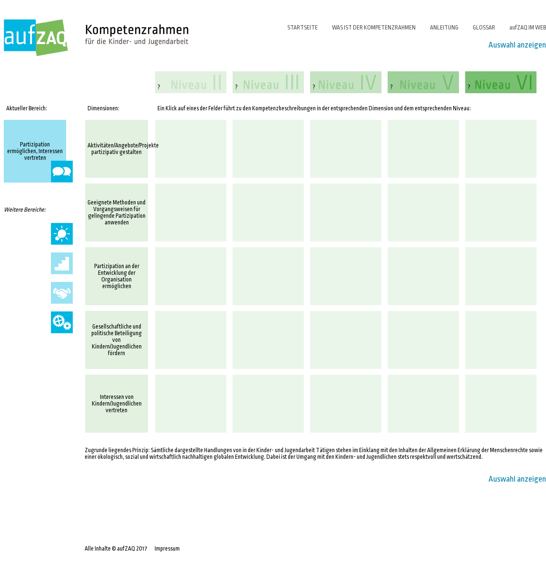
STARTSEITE (302, 27)
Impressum (167, 548)
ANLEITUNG (444, 27)
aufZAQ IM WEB (527, 27)
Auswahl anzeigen (517, 44)
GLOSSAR (484, 27)
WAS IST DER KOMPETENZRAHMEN (374, 27)
